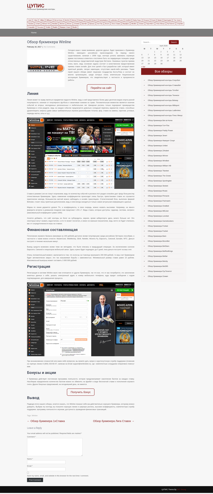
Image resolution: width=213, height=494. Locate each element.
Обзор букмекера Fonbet (158, 226)
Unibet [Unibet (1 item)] (38, 24)
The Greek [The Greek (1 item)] (177, 20)
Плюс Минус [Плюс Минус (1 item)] (160, 24)
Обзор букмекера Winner (158, 156)
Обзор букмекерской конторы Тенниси (163, 95)
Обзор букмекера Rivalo (157, 191)
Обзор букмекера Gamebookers (160, 221)
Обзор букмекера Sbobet (158, 186)
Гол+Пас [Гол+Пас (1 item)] (100, 24)
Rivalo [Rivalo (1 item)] (153, 20)
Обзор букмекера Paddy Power (160, 130)
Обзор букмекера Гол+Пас (158, 125)
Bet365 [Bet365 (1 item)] (67, 20)
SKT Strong (181, 491)
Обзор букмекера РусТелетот (160, 271)
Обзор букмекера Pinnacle (158, 196)
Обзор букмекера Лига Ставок (113, 418)
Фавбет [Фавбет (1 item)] (55, 27)
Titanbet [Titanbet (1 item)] (30, 24)
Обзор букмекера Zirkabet (158, 151)
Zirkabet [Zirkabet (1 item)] (76, 24)
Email (30, 467)
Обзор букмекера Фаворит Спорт (161, 141)
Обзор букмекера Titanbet (158, 171)
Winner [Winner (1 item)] (69, 24)
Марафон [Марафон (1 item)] (126, 24)
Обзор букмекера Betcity (158, 261)
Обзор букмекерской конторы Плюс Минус (165, 115)
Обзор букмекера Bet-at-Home (160, 120)
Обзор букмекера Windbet (158, 161)
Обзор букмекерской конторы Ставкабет (164, 85)
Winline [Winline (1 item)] (62, 24)
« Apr (143, 67)
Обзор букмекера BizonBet (159, 241)
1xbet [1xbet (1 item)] (29, 20)
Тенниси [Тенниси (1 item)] (40, 27)
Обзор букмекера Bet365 (158, 266)
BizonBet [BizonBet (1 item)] (88, 20)
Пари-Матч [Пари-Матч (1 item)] (150, 24)
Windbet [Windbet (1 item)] (54, 24)
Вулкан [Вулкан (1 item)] (92, 24)
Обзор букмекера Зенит (157, 136)
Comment (31, 435)
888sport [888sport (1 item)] (49, 20)
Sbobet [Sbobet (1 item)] (160, 20)
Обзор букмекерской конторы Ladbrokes (164, 110)
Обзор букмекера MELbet (158, 211)
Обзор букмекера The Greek (159, 176)
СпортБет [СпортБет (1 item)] (180, 24)
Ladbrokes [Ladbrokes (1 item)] (114, 20)
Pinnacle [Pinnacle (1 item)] (146, 20)
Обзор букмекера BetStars (158, 246)
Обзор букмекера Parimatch (159, 201)
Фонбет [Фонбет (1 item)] (75, 27)
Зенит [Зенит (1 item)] (107, 24)
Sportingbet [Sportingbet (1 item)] (167, 20)
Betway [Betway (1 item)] (80, 20)
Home (34, 32)
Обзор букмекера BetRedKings (160, 251)
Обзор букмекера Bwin (157, 236)
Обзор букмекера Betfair (157, 256)
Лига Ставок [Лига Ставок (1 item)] (116, 24)
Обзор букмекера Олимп (158, 276)
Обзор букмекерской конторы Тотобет (163, 90)
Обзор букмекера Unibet (157, 146)
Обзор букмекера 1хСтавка (46, 418)
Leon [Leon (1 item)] (121, 20)
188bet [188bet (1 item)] (42, 20)
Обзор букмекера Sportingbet (159, 181)
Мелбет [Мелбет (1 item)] (134, 24)
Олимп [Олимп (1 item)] (141, 24)
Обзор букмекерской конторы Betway (163, 100)
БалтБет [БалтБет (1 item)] (84, 24)
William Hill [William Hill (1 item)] (46, 24)
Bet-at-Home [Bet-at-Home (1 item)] (58, 20)
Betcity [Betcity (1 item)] (74, 20)
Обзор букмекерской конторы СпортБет (164, 80)
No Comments (49, 47)
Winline (35, 413)
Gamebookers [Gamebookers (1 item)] (103, 20)
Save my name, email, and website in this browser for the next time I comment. (58, 477)
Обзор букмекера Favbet (158, 231)
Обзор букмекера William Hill (159, 166)
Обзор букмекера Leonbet (158, 216)
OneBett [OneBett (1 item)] (128, 20)
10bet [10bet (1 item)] (35, 20)
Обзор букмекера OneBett (158, 206)
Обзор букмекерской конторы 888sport (163, 105)
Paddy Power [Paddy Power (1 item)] (137, 20)
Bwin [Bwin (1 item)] (95, 20)
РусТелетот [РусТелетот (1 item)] (171, 24)
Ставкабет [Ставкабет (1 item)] (31, 27)
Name (30, 460)
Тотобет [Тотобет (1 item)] (48, 27)
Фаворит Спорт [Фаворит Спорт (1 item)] (65, 27)
